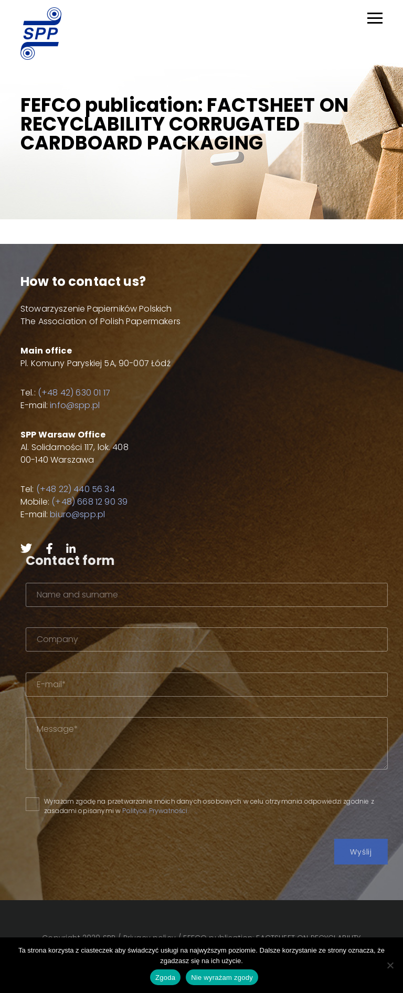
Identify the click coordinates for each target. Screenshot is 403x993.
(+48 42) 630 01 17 (74, 393)
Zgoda (165, 977)
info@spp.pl (75, 405)
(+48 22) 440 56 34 (75, 489)
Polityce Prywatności (176, 810)
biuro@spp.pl (77, 514)
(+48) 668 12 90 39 (89, 502)
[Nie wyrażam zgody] (390, 965)
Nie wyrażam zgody (222, 977)
